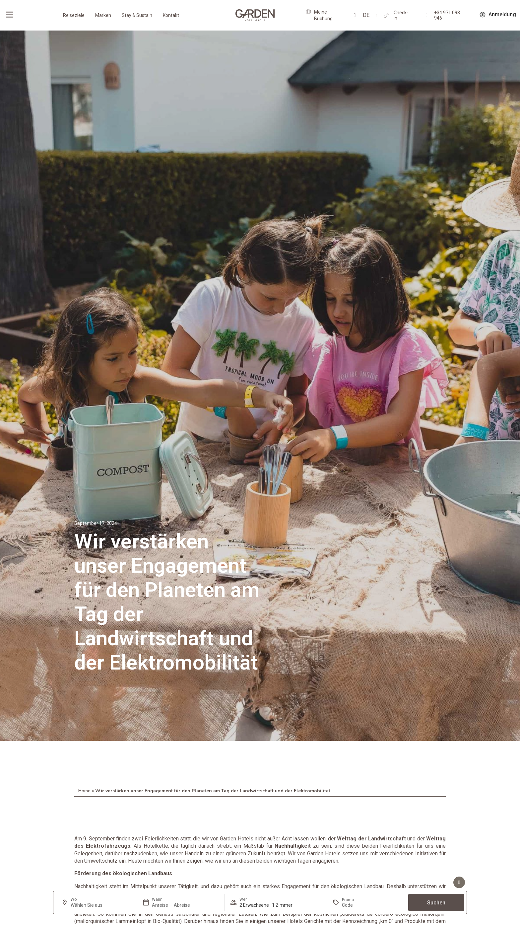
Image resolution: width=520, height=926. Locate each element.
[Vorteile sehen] (459, 882)
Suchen (436, 902)
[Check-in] (386, 15)
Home (84, 791)
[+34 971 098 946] (426, 15)
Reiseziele (74, 15)
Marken (103, 15)
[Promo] (358, 905)
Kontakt (171, 15)
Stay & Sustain (137, 15)
